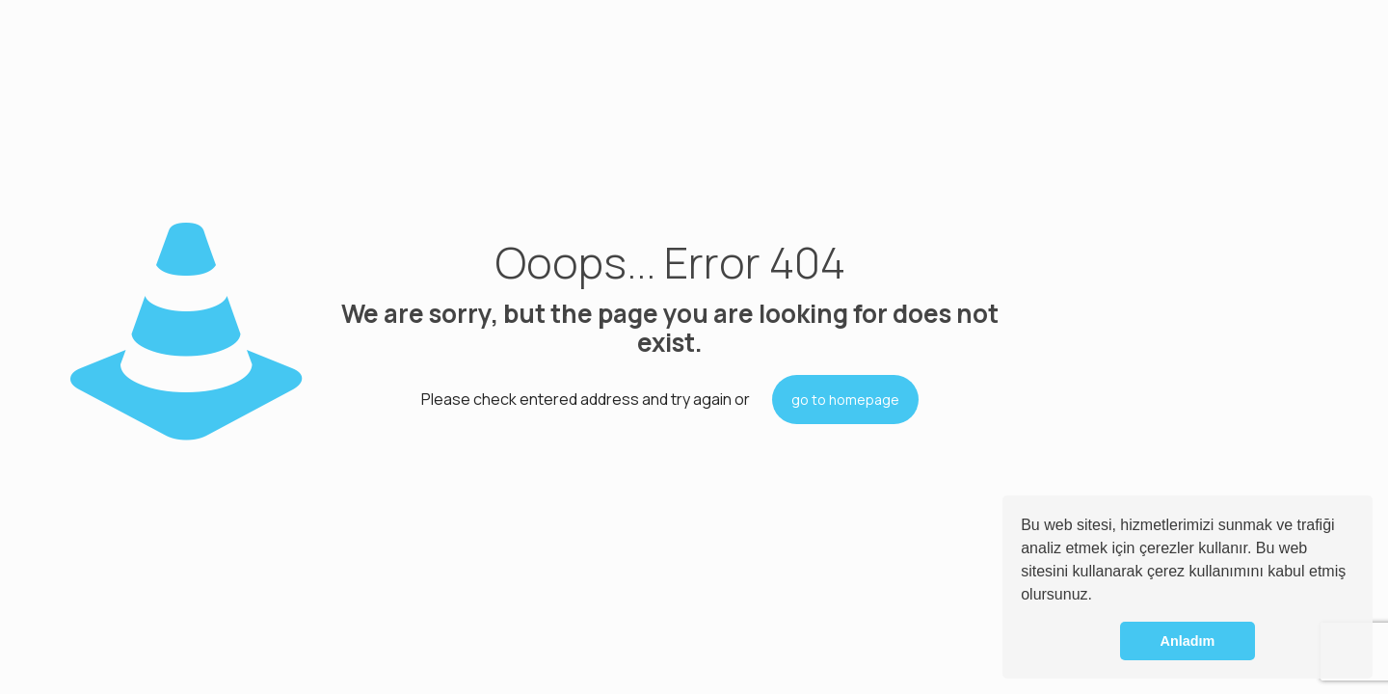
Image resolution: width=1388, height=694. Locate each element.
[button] (1099, 597)
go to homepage (845, 399)
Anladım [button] (1188, 641)
